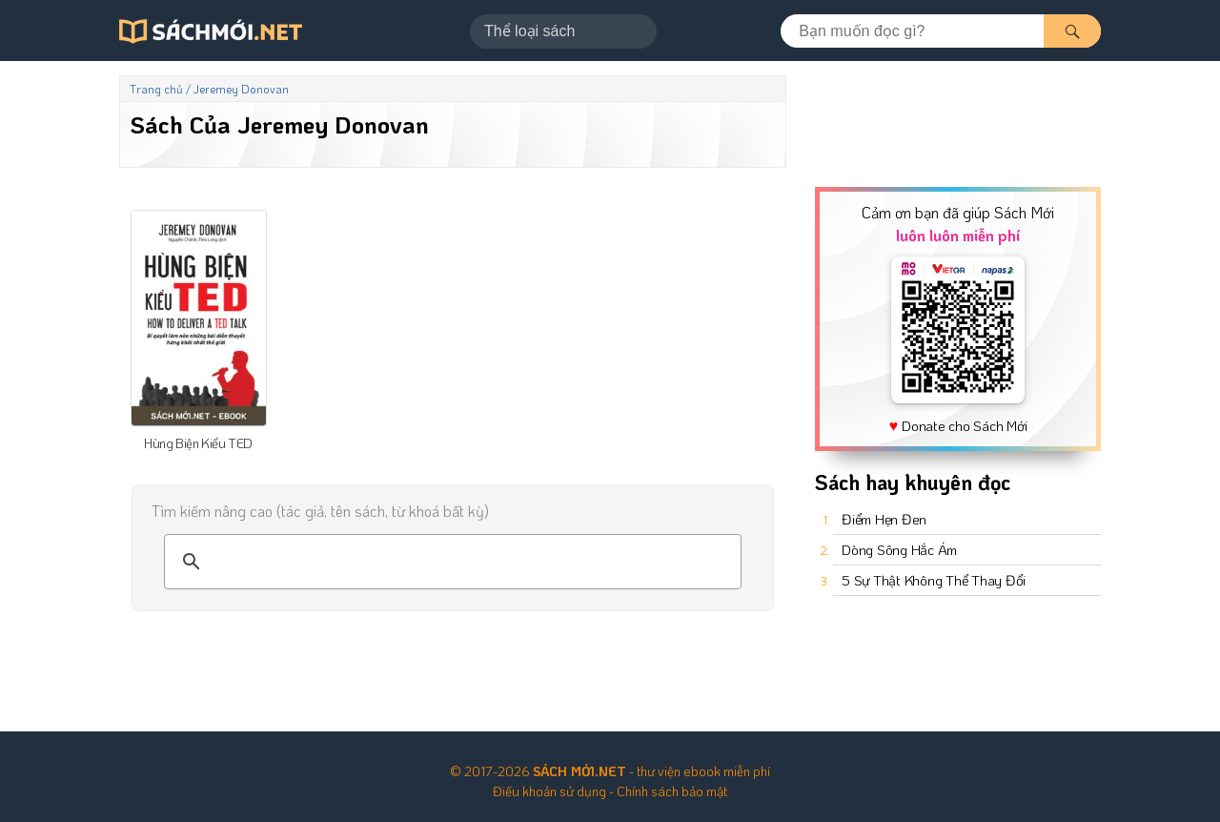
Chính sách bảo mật (672, 791)
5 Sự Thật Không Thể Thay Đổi (934, 579)
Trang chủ (156, 88)
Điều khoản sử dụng (549, 791)
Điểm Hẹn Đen (884, 518)
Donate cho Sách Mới (964, 425)
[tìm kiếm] (449, 561)
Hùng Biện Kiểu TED (198, 444)
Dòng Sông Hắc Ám (899, 549)
